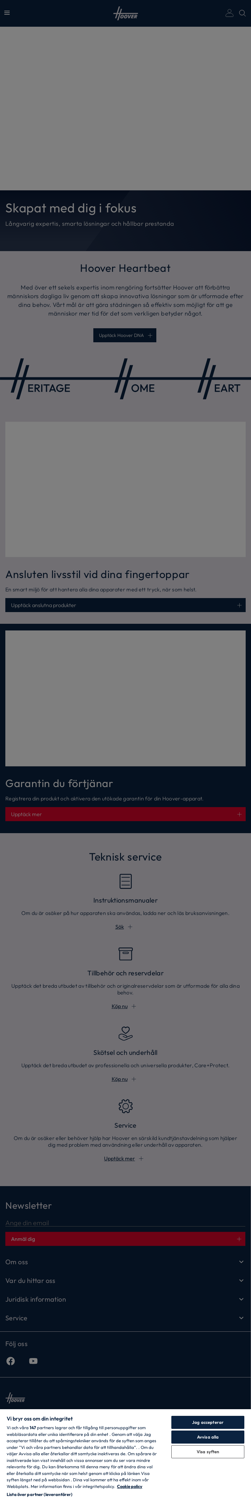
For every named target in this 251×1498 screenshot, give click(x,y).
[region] (125, 1453)
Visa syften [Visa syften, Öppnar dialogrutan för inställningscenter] (208, 1451)
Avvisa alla (208, 1437)
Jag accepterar (208, 1422)
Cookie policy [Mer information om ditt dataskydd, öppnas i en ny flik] (129, 1486)
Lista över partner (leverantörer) (39, 1494)
